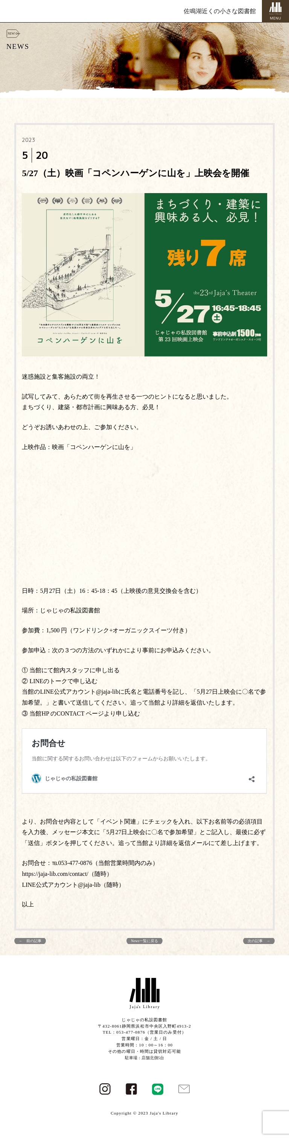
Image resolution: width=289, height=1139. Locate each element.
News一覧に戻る (144, 941)
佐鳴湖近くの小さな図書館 (220, 11)
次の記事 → (259, 941)
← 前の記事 (30, 941)
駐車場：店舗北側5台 (144, 1057)
